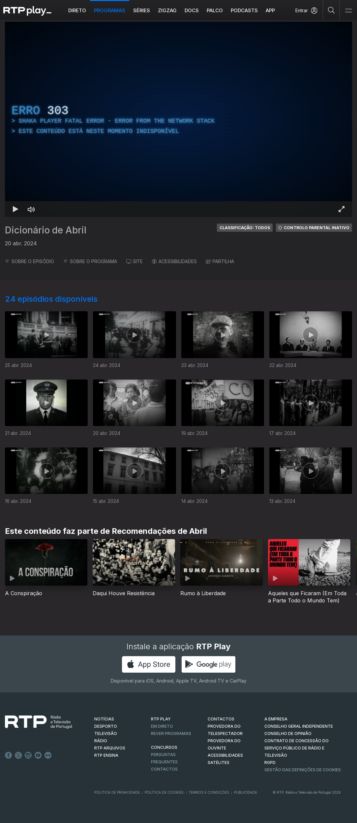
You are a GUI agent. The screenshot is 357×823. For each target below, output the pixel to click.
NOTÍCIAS (104, 718)
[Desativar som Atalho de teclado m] (31, 209)
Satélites (218, 762)
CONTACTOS (221, 718)
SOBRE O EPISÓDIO (29, 261)
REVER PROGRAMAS (171, 733)
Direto (77, 10)
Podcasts (244, 10)
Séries (141, 10)
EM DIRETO (162, 726)
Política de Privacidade (117, 792)
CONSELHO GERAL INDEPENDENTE (298, 726)
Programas (109, 10)
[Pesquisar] (331, 10)
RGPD (270, 762)
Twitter (18, 755)
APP (270, 10)
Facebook (8, 755)
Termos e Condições (209, 792)
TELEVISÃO (105, 733)
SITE (134, 261)
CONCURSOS (164, 747)
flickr (48, 755)
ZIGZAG (167, 10)
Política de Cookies (164, 792)
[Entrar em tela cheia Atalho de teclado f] (341, 209)
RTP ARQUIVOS (109, 748)
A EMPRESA (275, 718)
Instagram (28, 755)
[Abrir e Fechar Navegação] (348, 10)
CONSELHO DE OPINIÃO (288, 733)
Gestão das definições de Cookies (302, 769)
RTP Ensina (106, 755)
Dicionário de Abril (45, 230)
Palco (215, 10)
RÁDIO (100, 740)
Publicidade (245, 792)
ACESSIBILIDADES (174, 261)
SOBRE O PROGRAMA (90, 261)
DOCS (192, 10)
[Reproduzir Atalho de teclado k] (15, 209)
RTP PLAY (161, 718)
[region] (178, 119)
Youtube (38, 755)
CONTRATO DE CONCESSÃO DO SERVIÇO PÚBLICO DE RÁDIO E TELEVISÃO (296, 748)
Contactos (164, 769)
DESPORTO (105, 726)
